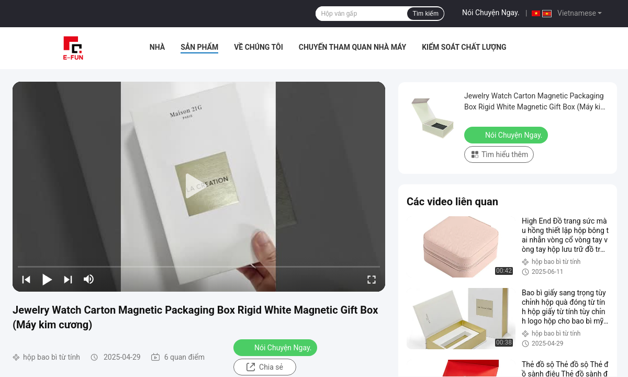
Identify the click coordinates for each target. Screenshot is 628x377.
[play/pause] (47, 279)
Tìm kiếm (425, 13)
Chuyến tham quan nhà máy (352, 47)
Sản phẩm (199, 47)
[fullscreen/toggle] (371, 279)
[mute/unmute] (88, 279)
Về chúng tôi (258, 47)
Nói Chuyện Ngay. (491, 12)
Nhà (157, 47)
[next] (68, 279)
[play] (199, 186)
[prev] (26, 279)
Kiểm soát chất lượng (464, 47)
